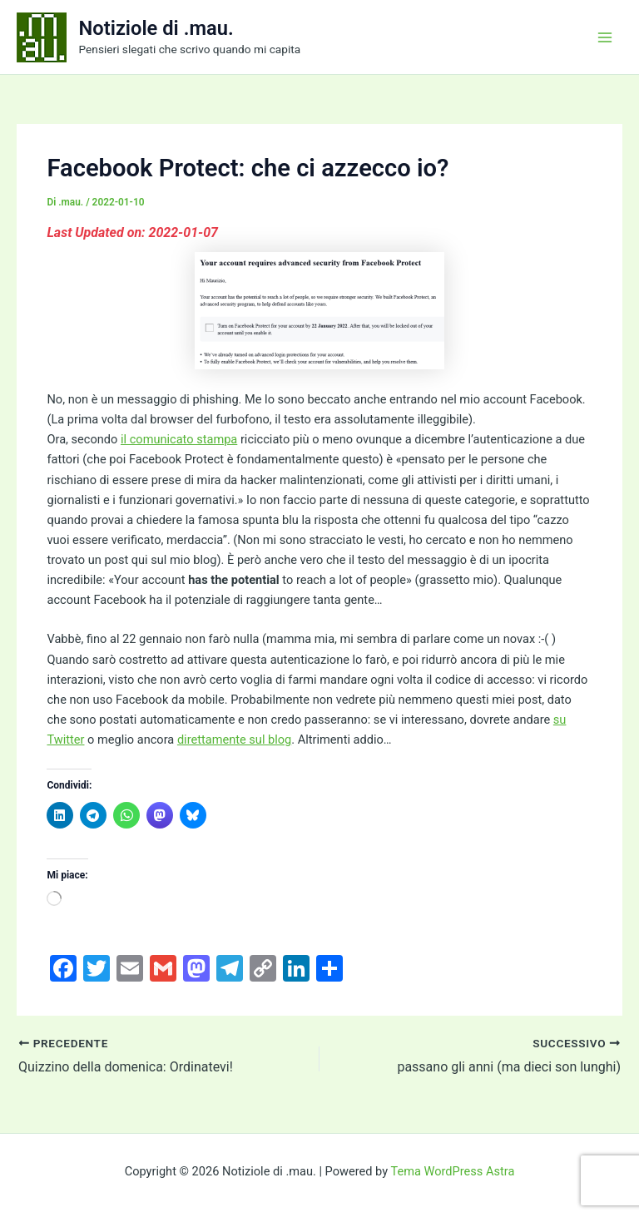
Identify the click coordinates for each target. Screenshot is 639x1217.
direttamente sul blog (234, 739)
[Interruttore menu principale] (604, 37)
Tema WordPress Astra (452, 1171)
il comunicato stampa (179, 439)
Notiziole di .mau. (156, 28)
